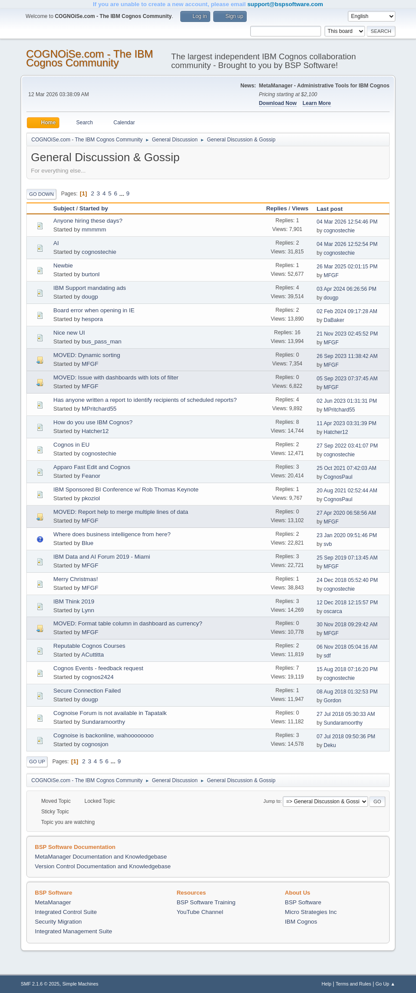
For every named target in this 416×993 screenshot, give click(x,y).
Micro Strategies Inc (311, 912)
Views (300, 208)
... (122, 193)
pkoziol (91, 498)
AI (56, 243)
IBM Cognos (301, 921)
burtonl (91, 274)
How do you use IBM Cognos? (92, 422)
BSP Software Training (206, 902)
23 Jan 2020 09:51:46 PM (347, 535)
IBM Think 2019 (73, 601)
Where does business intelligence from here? (112, 534)
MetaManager (53, 902)
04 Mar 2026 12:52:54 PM (347, 244)
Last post (333, 209)
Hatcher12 (95, 431)
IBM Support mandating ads (89, 288)
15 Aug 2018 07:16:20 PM (347, 669)
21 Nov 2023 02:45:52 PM (347, 334)
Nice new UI (69, 332)
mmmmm (94, 229)
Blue (88, 543)
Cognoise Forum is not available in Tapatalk (110, 713)
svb (328, 544)
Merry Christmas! (75, 579)
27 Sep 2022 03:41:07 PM (347, 446)
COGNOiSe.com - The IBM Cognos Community (89, 58)
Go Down (41, 194)
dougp (90, 296)
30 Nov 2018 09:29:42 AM (347, 624)
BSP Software (303, 902)
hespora (92, 319)
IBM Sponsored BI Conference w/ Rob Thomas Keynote (125, 489)
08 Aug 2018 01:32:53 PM (347, 692)
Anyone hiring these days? (87, 220)
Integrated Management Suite (73, 931)
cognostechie (339, 230)
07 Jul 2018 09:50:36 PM (346, 736)
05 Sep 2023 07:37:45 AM (347, 379)
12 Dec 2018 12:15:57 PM (347, 602)
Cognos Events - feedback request (98, 668)
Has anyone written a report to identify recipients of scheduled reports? (145, 400)
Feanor (91, 476)
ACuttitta (92, 654)
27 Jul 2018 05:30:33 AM (346, 714)
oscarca (333, 611)
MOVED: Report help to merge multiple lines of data (120, 512)
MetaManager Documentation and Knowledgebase (101, 856)
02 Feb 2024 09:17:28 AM (347, 311)
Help (326, 983)
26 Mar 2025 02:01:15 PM (347, 267)
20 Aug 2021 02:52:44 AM (347, 490)
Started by (94, 208)
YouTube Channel (200, 912)
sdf (327, 656)
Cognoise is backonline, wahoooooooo (103, 735)
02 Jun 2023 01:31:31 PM (347, 401)
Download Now (278, 103)
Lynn (88, 610)
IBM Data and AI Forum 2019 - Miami (101, 556)
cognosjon (95, 744)
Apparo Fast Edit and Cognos (91, 467)
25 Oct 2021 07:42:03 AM (346, 468)
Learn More (317, 103)
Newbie (63, 265)
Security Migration (58, 921)
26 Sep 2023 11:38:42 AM (347, 356)
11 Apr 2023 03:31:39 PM (346, 423)
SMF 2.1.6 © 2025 (40, 983)
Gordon (332, 700)
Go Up (37, 761)
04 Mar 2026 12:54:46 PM (347, 222)
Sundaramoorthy (103, 722)
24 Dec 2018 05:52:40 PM (347, 580)
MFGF (331, 275)
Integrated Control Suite (66, 912)
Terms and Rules (353, 983)
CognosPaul (338, 477)
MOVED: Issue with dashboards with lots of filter (115, 377)
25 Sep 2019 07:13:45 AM (347, 558)
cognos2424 (98, 677)
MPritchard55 (99, 408)
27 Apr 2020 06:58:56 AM (346, 513)
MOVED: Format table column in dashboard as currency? (127, 623)
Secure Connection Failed (86, 690)
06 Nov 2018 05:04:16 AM (347, 647)
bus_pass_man (101, 341)
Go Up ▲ (385, 983)
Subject (63, 208)
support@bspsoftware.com (285, 4)
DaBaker (334, 320)
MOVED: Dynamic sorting (86, 355)
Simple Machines (80, 983)
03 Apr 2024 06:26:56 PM (346, 289)
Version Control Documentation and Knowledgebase (103, 866)
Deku (330, 745)
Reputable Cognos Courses (89, 646)
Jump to (271, 801)
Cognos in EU (71, 444)
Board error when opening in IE (94, 310)
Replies (276, 208)
